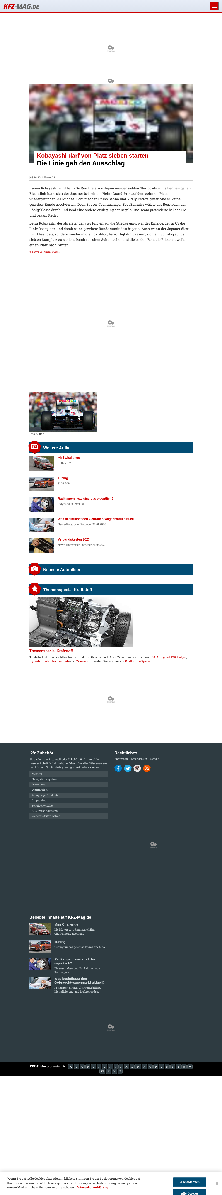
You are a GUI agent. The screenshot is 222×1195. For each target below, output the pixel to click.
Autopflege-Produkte (45, 795)
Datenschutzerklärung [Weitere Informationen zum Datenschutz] (92, 1187)
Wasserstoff (84, 661)
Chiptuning (39, 800)
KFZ (21, 6)
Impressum (121, 758)
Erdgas (181, 657)
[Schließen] (217, 1183)
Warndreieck (40, 789)
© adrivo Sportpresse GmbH (44, 251)
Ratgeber (63, 504)
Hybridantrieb (39, 661)
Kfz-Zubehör (57, 763)
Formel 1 (49, 177)
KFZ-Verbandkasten (45, 810)
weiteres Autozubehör (46, 816)
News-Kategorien (69, 524)
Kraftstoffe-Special (138, 661)
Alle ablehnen (190, 1182)
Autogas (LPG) (166, 657)
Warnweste (39, 784)
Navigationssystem (44, 779)
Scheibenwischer (43, 805)
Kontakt (154, 758)
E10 (152, 657)
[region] (111, 1183)
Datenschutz (139, 758)
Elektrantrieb (59, 661)
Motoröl (37, 774)
